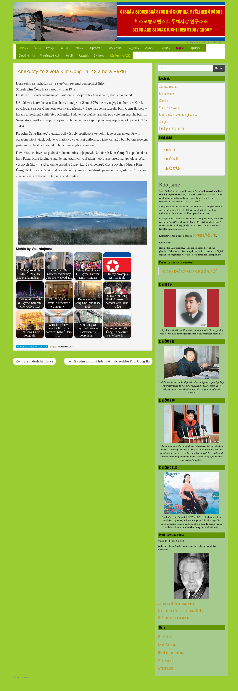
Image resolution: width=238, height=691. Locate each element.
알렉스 (52, 346)
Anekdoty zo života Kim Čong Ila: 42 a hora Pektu (72, 71)
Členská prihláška (27, 55)
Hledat (219, 68)
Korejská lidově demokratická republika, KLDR (190, 271)
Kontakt (69, 55)
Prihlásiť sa (164, 636)
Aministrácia (165, 668)
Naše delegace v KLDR (120, 55)
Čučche (37, 48)
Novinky (23, 48)
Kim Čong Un (172, 168)
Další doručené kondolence (174, 617)
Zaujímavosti (96, 48)
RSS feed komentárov (171, 652)
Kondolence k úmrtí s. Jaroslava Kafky (180, 610)
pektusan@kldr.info (204, 235)
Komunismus (166, 93)
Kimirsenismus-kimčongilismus (178, 114)
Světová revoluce (169, 86)
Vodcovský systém (170, 107)
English (180, 48)
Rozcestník (84, 55)
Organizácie (196, 48)
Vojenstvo (150, 48)
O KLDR (78, 48)
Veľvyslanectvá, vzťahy (50, 55)
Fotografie (133, 48)
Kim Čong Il (171, 158)
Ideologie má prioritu (171, 128)
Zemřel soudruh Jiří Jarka (34, 361)
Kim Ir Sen (170, 149)
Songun (163, 121)
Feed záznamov (167, 644)
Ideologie (50, 48)
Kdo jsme (64, 48)
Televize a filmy (115, 48)
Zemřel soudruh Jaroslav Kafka (176, 603)
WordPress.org (167, 660)
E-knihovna (99, 55)
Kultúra (165, 48)
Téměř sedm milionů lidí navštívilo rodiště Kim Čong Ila (108, 361)
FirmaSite (24, 677)
